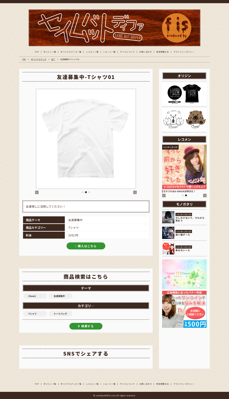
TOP (37, 52)
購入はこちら (87, 246)
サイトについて (127, 52)
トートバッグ (60, 313)
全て (53, 59)
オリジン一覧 (50, 52)
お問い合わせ (145, 52)
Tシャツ (32, 313)
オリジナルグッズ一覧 (71, 52)
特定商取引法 (162, 52)
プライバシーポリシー (183, 52)
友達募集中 (59, 296)
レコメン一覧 (92, 52)
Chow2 (32, 296)
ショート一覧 (109, 52)
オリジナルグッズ (38, 59)
